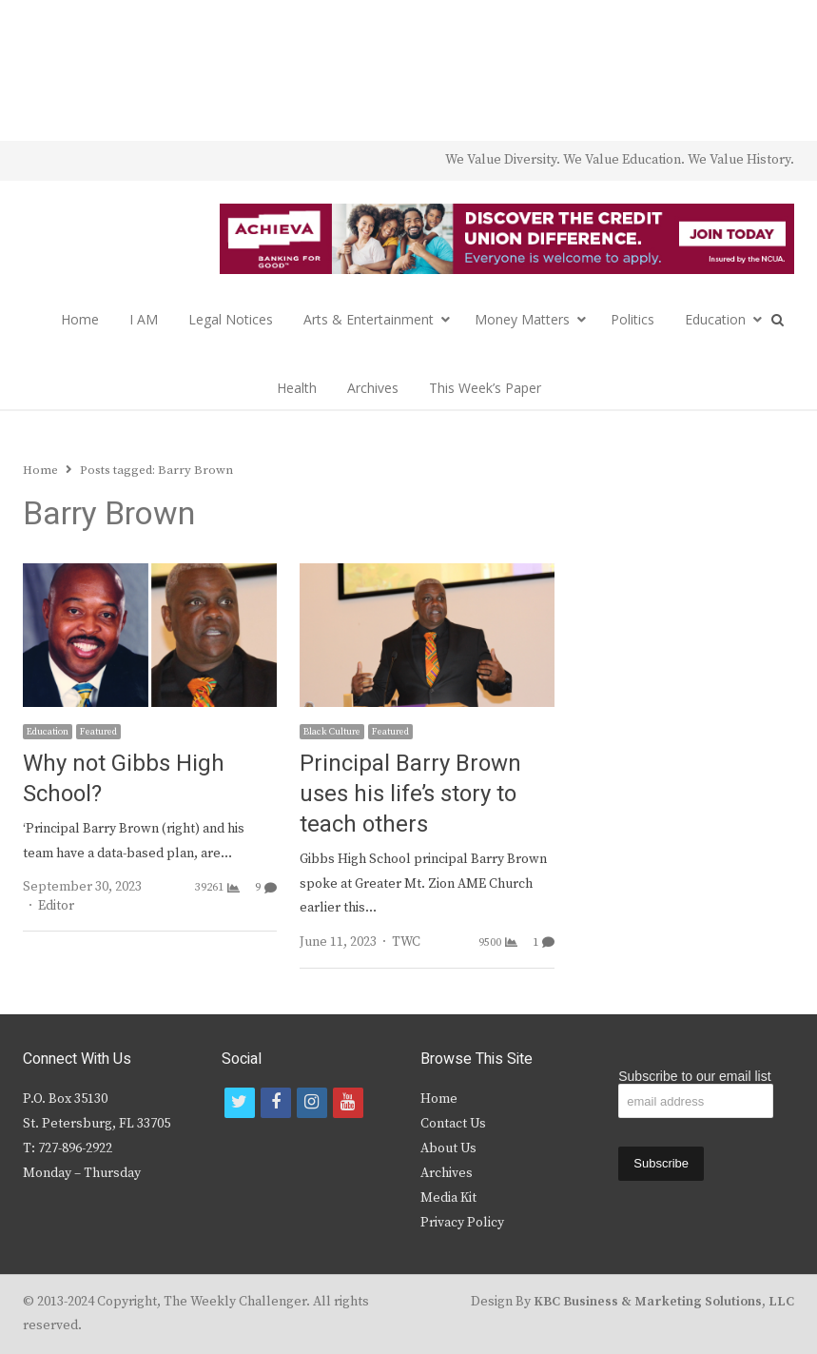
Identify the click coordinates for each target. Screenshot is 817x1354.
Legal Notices (230, 319)
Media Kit (448, 1198)
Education (715, 319)
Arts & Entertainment (368, 319)
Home (80, 319)
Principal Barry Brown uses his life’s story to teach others (410, 794)
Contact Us (453, 1123)
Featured (98, 731)
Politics (632, 319)
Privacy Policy (462, 1222)
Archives (373, 388)
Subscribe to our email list (694, 1076)
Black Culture (331, 731)
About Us (448, 1148)
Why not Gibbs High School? (123, 779)
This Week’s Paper (485, 388)
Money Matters (522, 319)
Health (297, 388)
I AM (143, 319)
